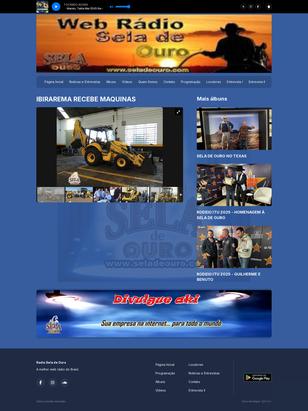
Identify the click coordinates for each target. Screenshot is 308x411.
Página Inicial (53, 82)
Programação (190, 82)
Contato (169, 82)
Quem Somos (148, 82)
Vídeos (127, 82)
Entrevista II (257, 82)
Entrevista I (235, 82)
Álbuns (111, 82)
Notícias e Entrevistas (84, 82)
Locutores (213, 82)
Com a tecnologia (257, 401)
